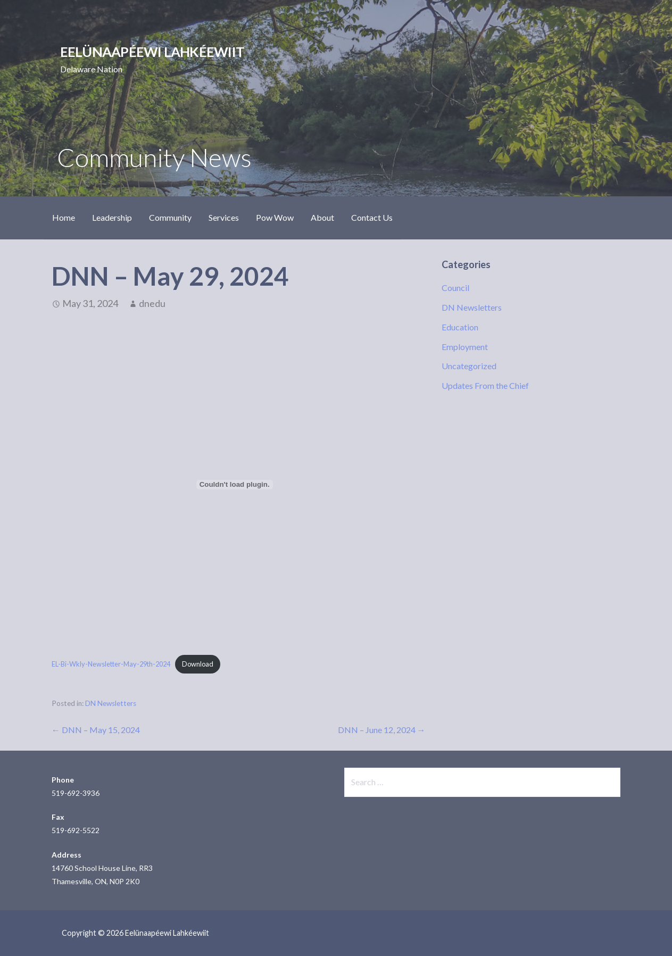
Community (170, 217)
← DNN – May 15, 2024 (96, 730)
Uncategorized (469, 366)
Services (224, 217)
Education (460, 327)
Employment (465, 347)
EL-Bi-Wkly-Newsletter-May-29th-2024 (111, 664)
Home (63, 217)
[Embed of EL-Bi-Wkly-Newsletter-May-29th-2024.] (235, 484)
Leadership (112, 217)
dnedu (152, 303)
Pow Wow (275, 217)
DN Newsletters (110, 703)
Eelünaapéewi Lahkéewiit (152, 52)
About (322, 217)
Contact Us (372, 217)
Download (197, 664)
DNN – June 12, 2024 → (382, 730)
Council (455, 287)
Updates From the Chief (485, 385)
